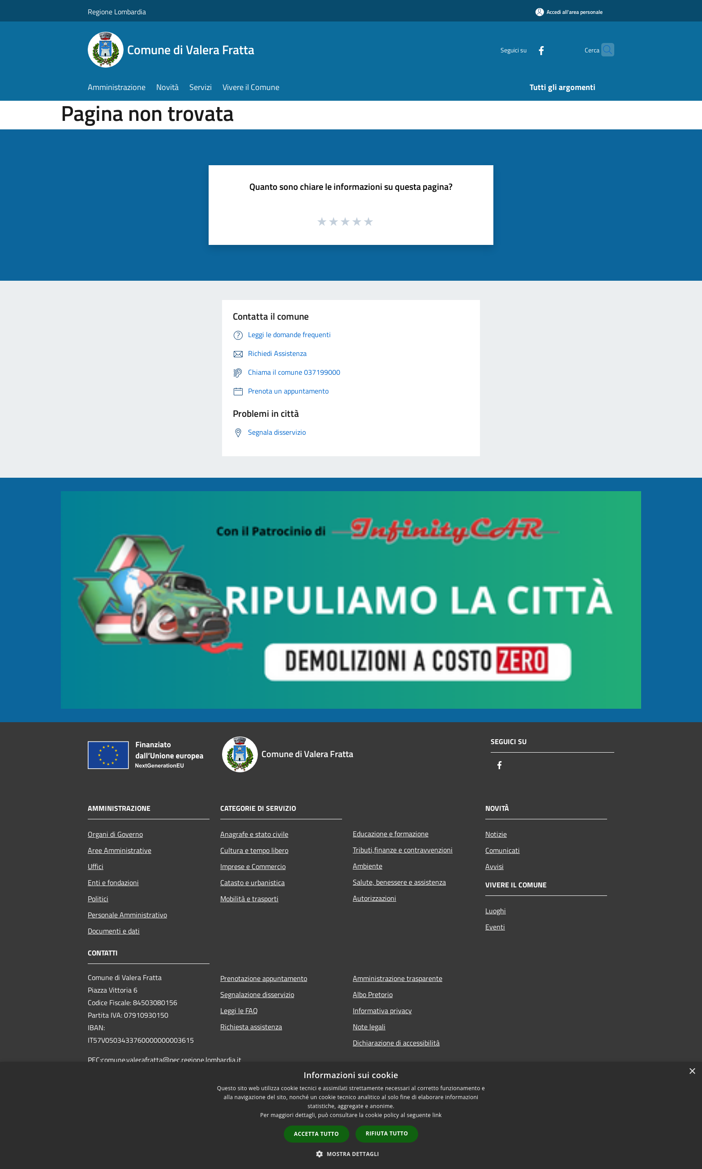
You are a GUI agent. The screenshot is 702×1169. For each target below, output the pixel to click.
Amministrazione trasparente (397, 978)
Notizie (496, 834)
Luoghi (495, 910)
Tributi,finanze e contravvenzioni (403, 849)
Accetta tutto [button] (316, 1134)
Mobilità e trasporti (249, 898)
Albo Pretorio (373, 994)
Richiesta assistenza (251, 1026)
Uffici (95, 866)
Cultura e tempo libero (254, 850)
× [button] (692, 1071)
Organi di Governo (115, 834)
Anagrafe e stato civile (254, 834)
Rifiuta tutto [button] (387, 1133)
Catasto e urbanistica (252, 882)
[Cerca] (603, 49)
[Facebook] (524, 49)
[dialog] (351, 1115)
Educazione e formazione (390, 833)
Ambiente (367, 866)
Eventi (495, 926)
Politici (98, 898)
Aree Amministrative (119, 850)
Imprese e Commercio (253, 866)
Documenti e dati (114, 930)
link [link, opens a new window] (437, 1115)
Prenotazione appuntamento (263, 978)
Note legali (369, 1026)
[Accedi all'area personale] (569, 11)
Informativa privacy (382, 1010)
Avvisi (494, 866)
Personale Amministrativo (127, 914)
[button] (351, 1153)
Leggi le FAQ (239, 1010)
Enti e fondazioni (113, 882)
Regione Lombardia (117, 11)
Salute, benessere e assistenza (399, 882)
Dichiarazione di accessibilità (396, 1042)
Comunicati (502, 850)
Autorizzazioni (374, 898)
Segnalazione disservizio (257, 994)
